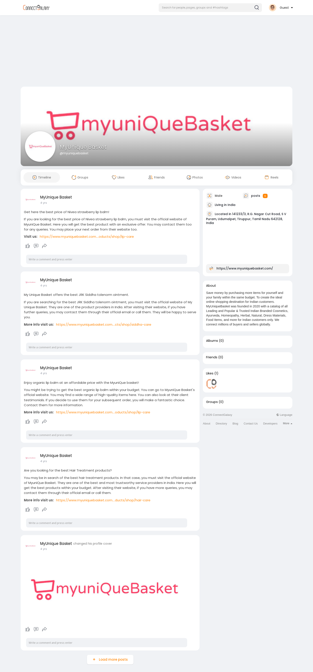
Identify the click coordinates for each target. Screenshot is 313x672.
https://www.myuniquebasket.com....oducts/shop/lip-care (87, 236)
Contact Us (251, 423)
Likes (209, 373)
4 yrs (43, 203)
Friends (211, 357)
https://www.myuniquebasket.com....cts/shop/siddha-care (103, 324)
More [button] (287, 423)
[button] (210, 7)
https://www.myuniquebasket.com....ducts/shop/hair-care (103, 500)
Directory (221, 423)
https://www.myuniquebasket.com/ (244, 268)
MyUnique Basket (83, 147)
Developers (270, 423)
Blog (235, 423)
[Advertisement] (156, 51)
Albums (212, 340)
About (206, 423)
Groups (212, 402)
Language (284, 414)
